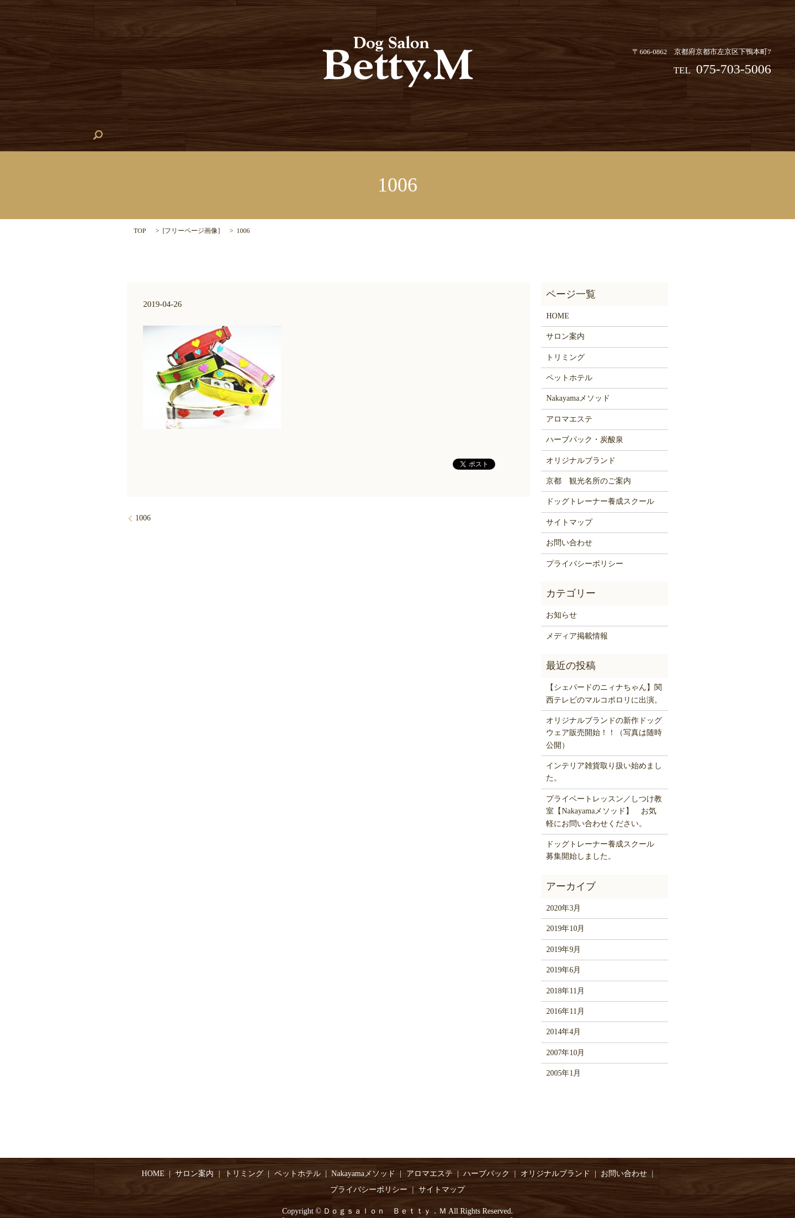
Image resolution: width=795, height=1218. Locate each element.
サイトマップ (569, 505)
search (754, 118)
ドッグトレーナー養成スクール (390, 118)
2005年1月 (563, 1056)
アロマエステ (551, 118)
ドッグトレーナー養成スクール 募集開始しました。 (604, 833)
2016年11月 (565, 994)
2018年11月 (565, 974)
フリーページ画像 (191, 213)
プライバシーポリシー (584, 546)
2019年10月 (565, 912)
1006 (143, 501)
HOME (44, 118)
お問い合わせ (704, 118)
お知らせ (561, 598)
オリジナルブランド (627, 118)
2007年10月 (565, 1035)
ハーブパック (486, 118)
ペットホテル (212, 118)
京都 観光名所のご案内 (588, 464)
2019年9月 (563, 932)
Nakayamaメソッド (285, 118)
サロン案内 (93, 118)
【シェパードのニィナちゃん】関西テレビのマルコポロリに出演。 (604, 676)
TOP (140, 213)
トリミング (150, 118)
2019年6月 (563, 953)
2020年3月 (563, 891)
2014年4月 (563, 1015)
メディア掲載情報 (577, 619)
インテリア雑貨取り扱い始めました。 (604, 754)
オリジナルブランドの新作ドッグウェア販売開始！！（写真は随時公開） (604, 715)
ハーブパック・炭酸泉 (584, 422)
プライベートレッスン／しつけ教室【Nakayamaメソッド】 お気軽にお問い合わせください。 (604, 794)
